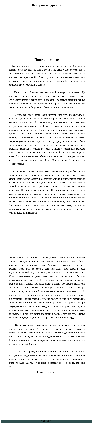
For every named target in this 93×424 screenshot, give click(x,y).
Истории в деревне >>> (46, 372)
